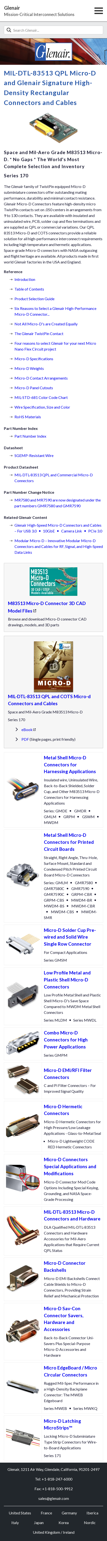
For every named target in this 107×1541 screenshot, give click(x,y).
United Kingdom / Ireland (53, 1532)
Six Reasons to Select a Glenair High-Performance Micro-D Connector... (55, 311)
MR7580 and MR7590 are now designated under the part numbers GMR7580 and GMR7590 (57, 503)
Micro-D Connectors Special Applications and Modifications (70, 1166)
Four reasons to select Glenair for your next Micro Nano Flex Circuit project (55, 346)
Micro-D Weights (29, 368)
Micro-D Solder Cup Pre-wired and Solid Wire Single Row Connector (70, 937)
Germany (69, 1513)
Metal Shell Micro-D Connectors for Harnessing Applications (70, 764)
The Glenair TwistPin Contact (38, 333)
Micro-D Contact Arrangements (41, 378)
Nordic (90, 1522)
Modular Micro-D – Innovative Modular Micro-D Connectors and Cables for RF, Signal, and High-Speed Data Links (58, 546)
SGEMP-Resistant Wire (34, 455)
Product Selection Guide (34, 298)
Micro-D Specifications (33, 358)
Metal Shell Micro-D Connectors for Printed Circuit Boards (69, 842)
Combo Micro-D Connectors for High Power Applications (66, 1039)
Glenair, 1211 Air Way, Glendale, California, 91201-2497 (53, 1469)
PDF (25, 739)
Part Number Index (30, 436)
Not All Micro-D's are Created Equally (46, 324)
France (46, 1513)
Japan (39, 1522)
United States (20, 1513)
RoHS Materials (27, 416)
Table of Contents (29, 289)
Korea (64, 1522)
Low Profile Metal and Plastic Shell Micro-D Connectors (67, 979)
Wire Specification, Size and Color (42, 407)
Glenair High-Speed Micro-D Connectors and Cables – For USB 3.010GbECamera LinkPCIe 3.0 (58, 528)
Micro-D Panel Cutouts (33, 387)
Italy (15, 1522)
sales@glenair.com (53, 1498)
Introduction (24, 279)
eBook (27, 729)
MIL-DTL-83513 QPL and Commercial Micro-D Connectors (53, 477)
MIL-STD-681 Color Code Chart (41, 397)
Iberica (92, 1513)
